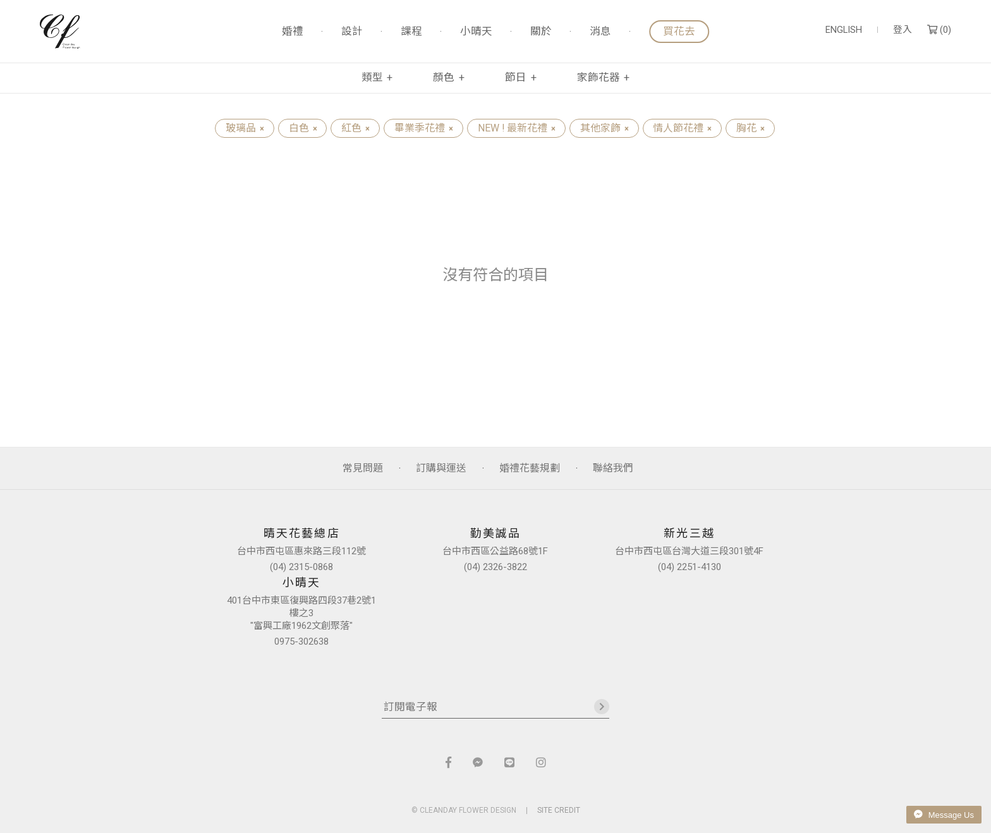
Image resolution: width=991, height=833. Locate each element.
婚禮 (292, 32)
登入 (902, 30)
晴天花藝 (60, 32)
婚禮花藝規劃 (529, 468)
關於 (541, 32)
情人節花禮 (682, 128)
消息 (600, 32)
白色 (303, 128)
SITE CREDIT (558, 810)
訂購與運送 (441, 468)
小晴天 (476, 32)
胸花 (750, 128)
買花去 (679, 31)
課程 (411, 32)
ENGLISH (843, 30)
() (939, 30)
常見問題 (363, 468)
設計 (352, 32)
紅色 (355, 128)
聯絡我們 (613, 468)
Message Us (944, 815)
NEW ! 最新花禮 (516, 128)
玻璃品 (245, 128)
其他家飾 (604, 128)
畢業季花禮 (423, 128)
